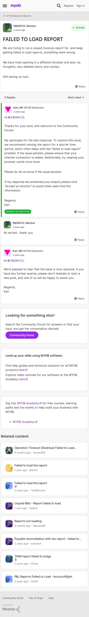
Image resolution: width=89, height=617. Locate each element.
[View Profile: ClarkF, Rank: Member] (9, 579)
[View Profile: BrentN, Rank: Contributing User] (9, 468)
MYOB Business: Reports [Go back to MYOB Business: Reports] (17, 15)
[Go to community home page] (16, 6)
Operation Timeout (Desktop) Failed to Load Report (44, 448)
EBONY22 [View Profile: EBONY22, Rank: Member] (20, 25)
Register (68, 5)
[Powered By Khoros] (44, 608)
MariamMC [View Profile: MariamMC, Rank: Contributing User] (39, 525)
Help (51, 597)
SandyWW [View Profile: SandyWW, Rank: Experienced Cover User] (39, 452)
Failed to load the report (30, 483)
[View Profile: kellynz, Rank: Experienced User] (9, 506)
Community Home (13, 597)
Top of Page (36, 597)
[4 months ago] (22, 452)
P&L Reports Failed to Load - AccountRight (43, 576)
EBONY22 (17, 117)
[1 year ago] (20, 470)
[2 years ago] (21, 490)
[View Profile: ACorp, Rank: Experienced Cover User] (9, 559)
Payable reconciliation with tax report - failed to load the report (46, 539)
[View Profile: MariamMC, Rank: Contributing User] (9, 523)
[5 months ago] (22, 526)
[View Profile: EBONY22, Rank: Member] (7, 27)
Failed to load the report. (31, 465)
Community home (22, 335)
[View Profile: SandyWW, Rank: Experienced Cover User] (9, 450)
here (21, 370)
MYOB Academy (28, 403)
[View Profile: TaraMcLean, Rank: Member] (9, 485)
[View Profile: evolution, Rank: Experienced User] (9, 541)
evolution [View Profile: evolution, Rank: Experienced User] (36, 543)
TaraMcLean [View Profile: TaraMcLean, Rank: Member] (38, 490)
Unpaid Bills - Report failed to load (37, 503)
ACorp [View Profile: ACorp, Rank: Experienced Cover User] (34, 563)
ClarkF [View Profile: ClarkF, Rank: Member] (34, 581)
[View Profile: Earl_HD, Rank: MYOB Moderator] (8, 109)
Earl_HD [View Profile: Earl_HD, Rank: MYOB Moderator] (18, 107)
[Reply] (80, 86)
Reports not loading (28, 521)
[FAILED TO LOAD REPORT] (28, 111)
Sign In (81, 5)
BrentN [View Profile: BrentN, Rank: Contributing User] (33, 470)
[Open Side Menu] (5, 5)
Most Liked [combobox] (76, 97)
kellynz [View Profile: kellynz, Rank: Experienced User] (33, 508)
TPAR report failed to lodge (32, 556)
